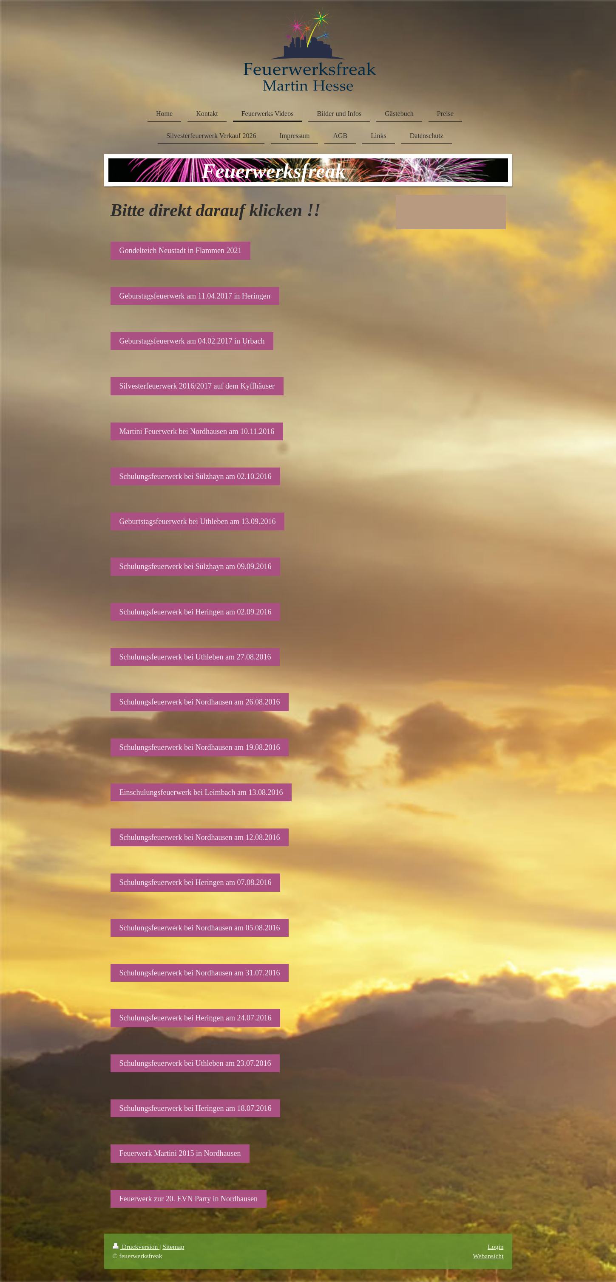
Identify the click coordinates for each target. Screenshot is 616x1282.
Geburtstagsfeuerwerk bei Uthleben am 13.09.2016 (197, 521)
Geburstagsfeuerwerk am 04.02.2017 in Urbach (192, 341)
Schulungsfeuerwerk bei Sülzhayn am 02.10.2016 (195, 476)
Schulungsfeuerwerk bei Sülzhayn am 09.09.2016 (195, 566)
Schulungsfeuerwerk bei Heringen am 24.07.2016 (195, 1018)
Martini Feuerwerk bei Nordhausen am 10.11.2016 (197, 431)
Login (495, 1246)
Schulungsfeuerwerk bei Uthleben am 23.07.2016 (195, 1063)
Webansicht (488, 1255)
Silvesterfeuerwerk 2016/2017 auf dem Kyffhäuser (197, 386)
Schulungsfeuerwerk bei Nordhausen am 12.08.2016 (199, 837)
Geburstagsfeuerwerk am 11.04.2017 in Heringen (194, 296)
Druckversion (136, 1246)
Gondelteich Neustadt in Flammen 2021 (180, 250)
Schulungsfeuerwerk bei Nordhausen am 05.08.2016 (199, 928)
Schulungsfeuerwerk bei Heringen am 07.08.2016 (195, 882)
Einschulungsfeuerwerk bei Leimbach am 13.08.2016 (201, 792)
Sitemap (173, 1246)
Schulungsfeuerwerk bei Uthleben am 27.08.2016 (195, 657)
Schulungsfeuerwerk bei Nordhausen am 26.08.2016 (199, 702)
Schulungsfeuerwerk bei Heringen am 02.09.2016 (195, 612)
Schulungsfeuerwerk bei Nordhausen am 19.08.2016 (199, 747)
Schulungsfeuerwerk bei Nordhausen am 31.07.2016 (199, 973)
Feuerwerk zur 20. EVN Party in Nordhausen (188, 1199)
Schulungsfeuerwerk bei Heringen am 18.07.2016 (195, 1108)
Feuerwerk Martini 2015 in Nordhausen (180, 1153)
